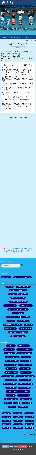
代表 (9, 321)
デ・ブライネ (24, 364)
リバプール (24, 399)
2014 (27, 420)
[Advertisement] (18, 184)
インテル (8, 353)
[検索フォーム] (10, 266)
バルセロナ (10, 380)
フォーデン (24, 380)
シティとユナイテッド (16, 301)
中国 (11, 407)
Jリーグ (10, 345)
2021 (15, 413)
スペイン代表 (10, 361)
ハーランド (17, 313)
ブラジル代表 (8, 384)
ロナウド (26, 403)
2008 (27, 428)
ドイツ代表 (10, 368)
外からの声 (22, 321)
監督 (27, 324)
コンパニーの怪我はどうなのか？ (19, 249)
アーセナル (22, 345)
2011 (27, 424)
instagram (22, 446)
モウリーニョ (23, 395)
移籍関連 (18, 47)
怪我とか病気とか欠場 (11, 324)
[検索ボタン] (22, 265)
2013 (4, 424)
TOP (31, 446)
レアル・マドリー (10, 403)
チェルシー (9, 364)
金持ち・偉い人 (16, 336)
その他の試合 (25, 305)
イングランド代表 (23, 349)
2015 (16, 420)
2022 (5, 413)
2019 (4, 417)
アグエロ (7, 349)
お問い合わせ (18, 449)
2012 (16, 424)
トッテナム (23, 368)
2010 (4, 428)
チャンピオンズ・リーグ (16, 309)
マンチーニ (23, 387)
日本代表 (21, 407)
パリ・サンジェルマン (23, 376)
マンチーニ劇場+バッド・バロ (16, 317)
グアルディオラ (16, 298)
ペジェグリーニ (24, 384)
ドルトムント (10, 372)
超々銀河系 (23, 328)
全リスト (7, 277)
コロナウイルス (11, 357)
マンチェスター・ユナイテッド (16, 391)
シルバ (25, 357)
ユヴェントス (10, 399)
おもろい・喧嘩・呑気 (16, 294)
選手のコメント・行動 (16, 332)
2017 (27, 417)
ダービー (24, 361)
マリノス (9, 387)
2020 (27, 413)
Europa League (21, 286)
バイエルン (6, 376)
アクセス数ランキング (23, 277)
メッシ (9, 395)
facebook (13, 446)
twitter (5, 446)
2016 (4, 420)
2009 (16, 428)
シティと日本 (9, 305)
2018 (16, 417)
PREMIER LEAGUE (16, 290)
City (8, 286)
